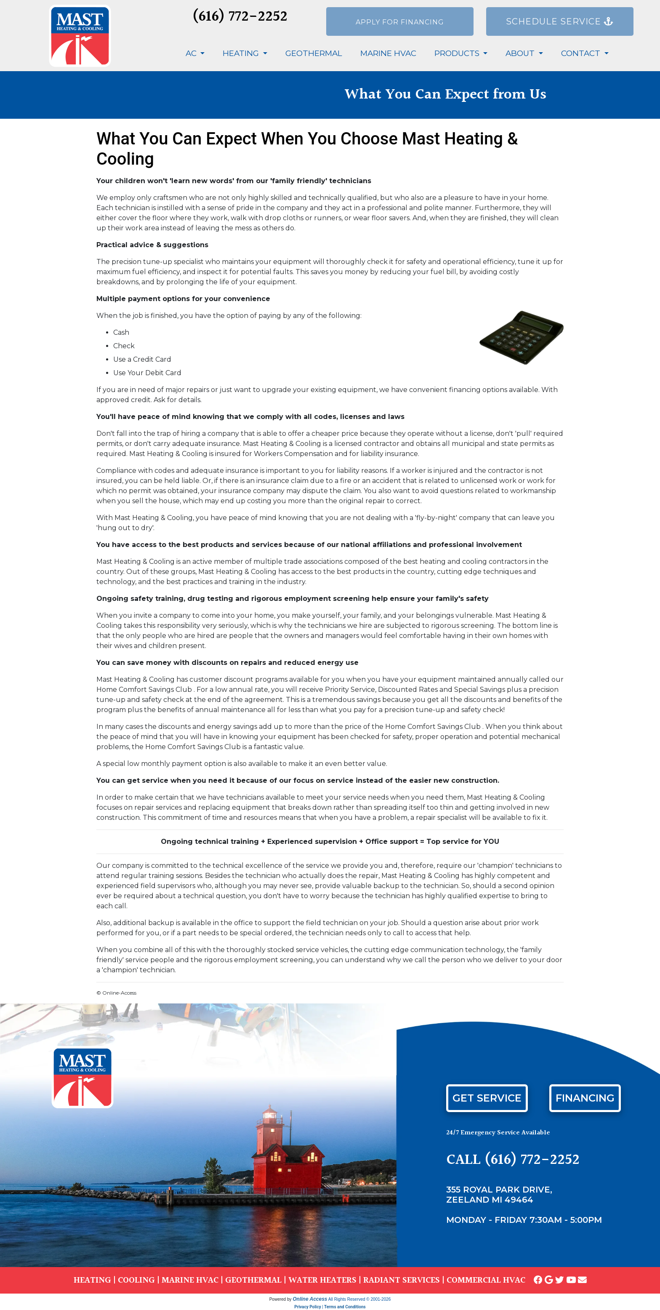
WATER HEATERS (322, 1280)
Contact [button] (581, 53)
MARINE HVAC (190, 1280)
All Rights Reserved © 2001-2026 (359, 1299)
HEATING (92, 1280)
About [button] (521, 53)
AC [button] (192, 53)
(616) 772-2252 (239, 17)
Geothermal (313, 53)
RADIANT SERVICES (401, 1280)
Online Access (310, 1299)
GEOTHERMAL (253, 1280)
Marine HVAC (388, 53)
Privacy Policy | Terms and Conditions (329, 1307)
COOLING (136, 1280)
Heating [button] (242, 53)
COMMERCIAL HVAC (486, 1280)
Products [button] (458, 53)
